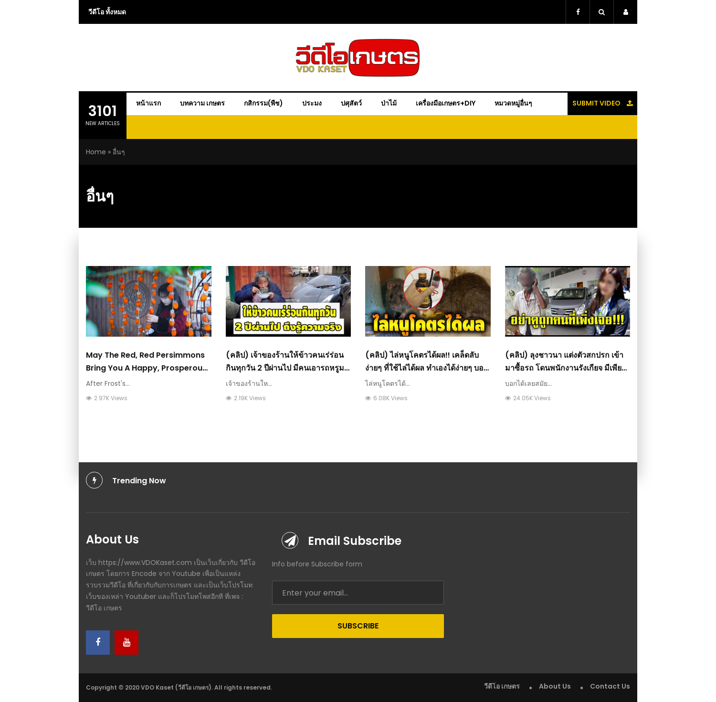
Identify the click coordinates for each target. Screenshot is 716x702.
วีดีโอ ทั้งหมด (107, 12)
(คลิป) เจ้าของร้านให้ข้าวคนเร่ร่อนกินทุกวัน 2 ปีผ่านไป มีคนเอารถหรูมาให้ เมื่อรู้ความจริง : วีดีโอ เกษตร (287, 368)
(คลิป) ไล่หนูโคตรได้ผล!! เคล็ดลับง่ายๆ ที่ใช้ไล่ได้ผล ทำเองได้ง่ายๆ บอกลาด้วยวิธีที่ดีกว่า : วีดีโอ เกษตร (426, 368)
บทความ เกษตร (202, 103)
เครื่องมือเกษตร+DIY (445, 103)
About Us (555, 686)
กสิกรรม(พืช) (263, 103)
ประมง (312, 103)
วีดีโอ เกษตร (502, 686)
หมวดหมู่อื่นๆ (513, 103)
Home (96, 152)
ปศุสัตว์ (351, 103)
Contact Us (610, 686)
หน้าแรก (148, 103)
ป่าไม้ (389, 103)
